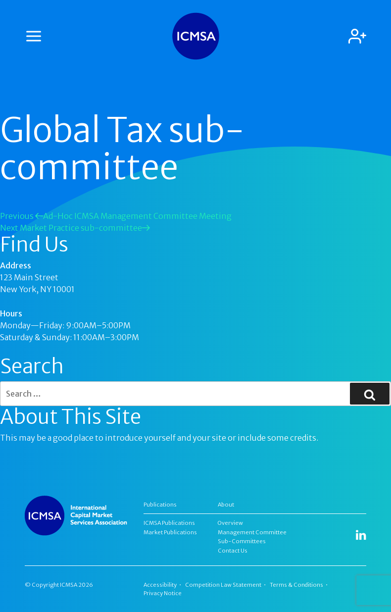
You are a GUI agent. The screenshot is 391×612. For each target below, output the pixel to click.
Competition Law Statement (223, 584)
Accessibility (160, 584)
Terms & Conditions (296, 584)
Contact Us (232, 550)
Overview (230, 522)
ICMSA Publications (169, 522)
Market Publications (170, 532)
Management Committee (252, 532)
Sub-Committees (242, 541)
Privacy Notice (163, 593)
